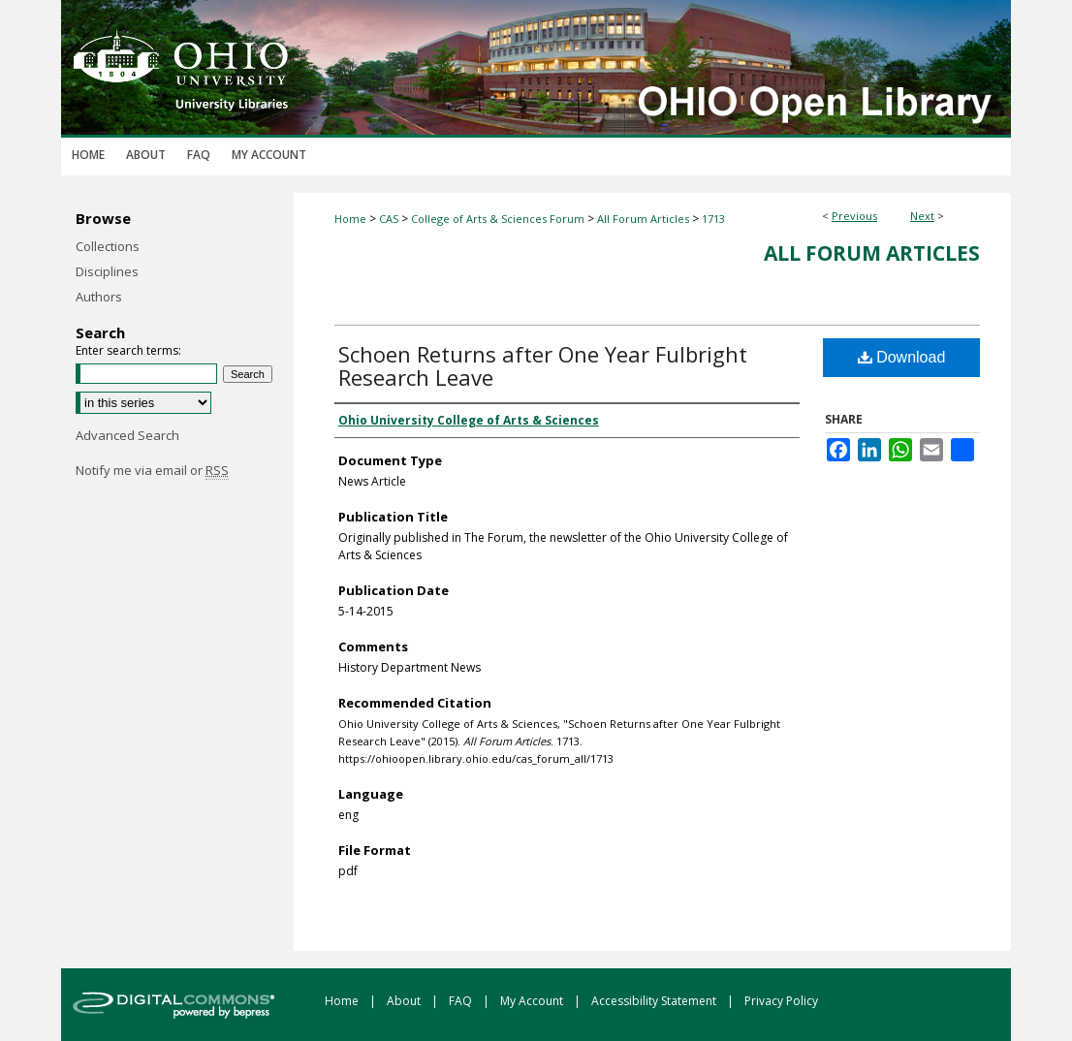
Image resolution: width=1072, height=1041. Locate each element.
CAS (388, 218)
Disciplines (107, 271)
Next (922, 215)
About (405, 1001)
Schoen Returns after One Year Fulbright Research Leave (542, 365)
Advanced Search (127, 435)
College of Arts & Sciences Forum (497, 218)
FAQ (462, 1001)
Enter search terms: (128, 350)
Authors (99, 296)
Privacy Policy (781, 1001)
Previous (854, 215)
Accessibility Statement (655, 1001)
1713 (713, 218)
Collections (108, 246)
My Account (533, 1001)
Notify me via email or (152, 470)
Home (350, 218)
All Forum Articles (643, 218)
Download (902, 357)
